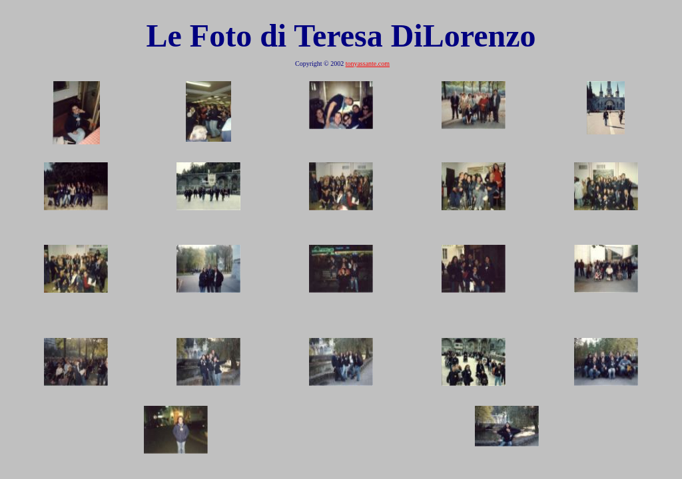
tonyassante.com (368, 63)
